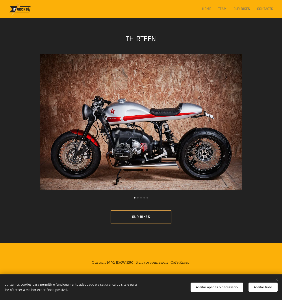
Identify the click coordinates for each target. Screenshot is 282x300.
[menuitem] (208, 9)
